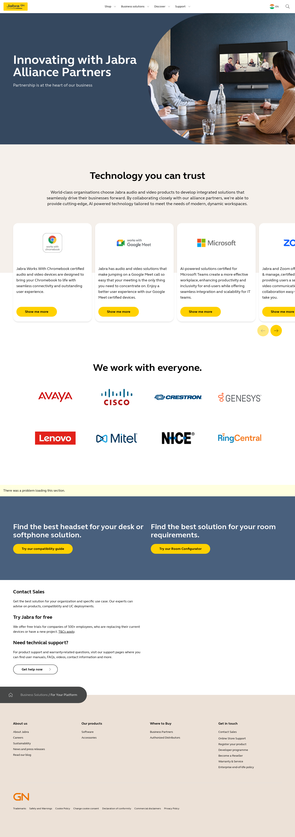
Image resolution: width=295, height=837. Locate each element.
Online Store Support (232, 738)
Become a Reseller (230, 755)
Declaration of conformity (116, 808)
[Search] (288, 6)
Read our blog (22, 755)
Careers (18, 737)
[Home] (11, 695)
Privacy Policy (171, 808)
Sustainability (22, 743)
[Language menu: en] (274, 6)
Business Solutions (34, 695)
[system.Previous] (263, 330)
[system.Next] (276, 330)
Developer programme (233, 750)
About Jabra (21, 732)
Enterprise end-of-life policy (236, 767)
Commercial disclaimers (147, 808)
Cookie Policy (62, 808)
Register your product (232, 744)
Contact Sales (227, 732)
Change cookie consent (86, 808)
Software (88, 732)
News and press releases (29, 749)
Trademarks (19, 808)
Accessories (89, 737)
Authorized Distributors (165, 737)
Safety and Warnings (40, 808)
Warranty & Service (230, 761)
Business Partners (161, 732)
